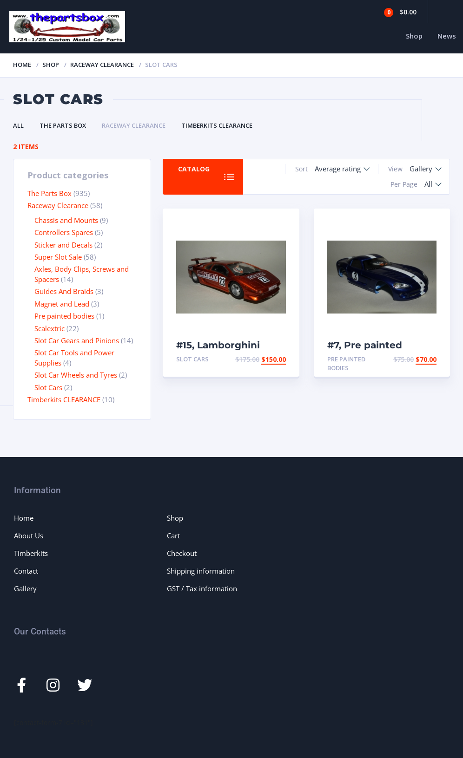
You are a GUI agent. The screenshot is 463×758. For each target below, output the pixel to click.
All (18, 125)
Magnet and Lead (61, 303)
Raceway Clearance (102, 64)
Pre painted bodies (64, 315)
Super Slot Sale (58, 256)
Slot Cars (48, 387)
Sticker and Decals (63, 244)
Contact (26, 570)
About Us (28, 535)
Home (22, 64)
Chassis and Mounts (66, 220)
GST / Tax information (202, 588)
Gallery (25, 588)
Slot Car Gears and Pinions (76, 340)
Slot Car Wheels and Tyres (75, 374)
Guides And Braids (63, 291)
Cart (173, 535)
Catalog (194, 168)
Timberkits (31, 553)
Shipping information (201, 570)
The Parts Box (63, 125)
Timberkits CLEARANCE (216, 125)
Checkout (182, 553)
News (446, 35)
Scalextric (49, 328)
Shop (414, 35)
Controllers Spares (63, 232)
